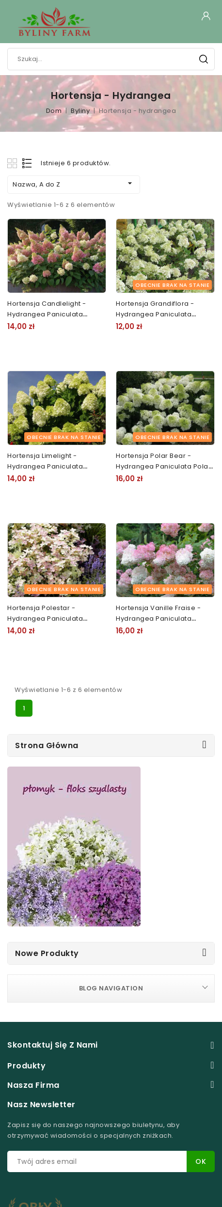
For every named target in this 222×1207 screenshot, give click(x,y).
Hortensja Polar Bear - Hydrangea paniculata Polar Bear (163, 466)
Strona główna (47, 745)
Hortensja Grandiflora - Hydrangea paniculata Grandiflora (155, 314)
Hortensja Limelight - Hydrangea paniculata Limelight (45, 466)
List (27, 163)
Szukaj (203, 59)
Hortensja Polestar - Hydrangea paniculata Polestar (45, 618)
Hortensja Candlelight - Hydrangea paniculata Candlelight (46, 314)
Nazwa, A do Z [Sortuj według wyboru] (74, 183)
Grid (13, 163)
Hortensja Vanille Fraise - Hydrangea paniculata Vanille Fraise (158, 618)
